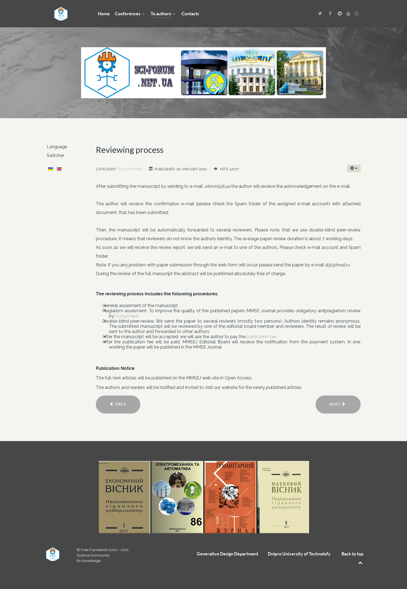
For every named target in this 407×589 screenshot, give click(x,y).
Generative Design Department (227, 553)
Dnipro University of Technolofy (299, 553)
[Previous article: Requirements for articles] (118, 404)
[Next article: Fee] (338, 404)
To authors (130, 169)
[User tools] (354, 168)
